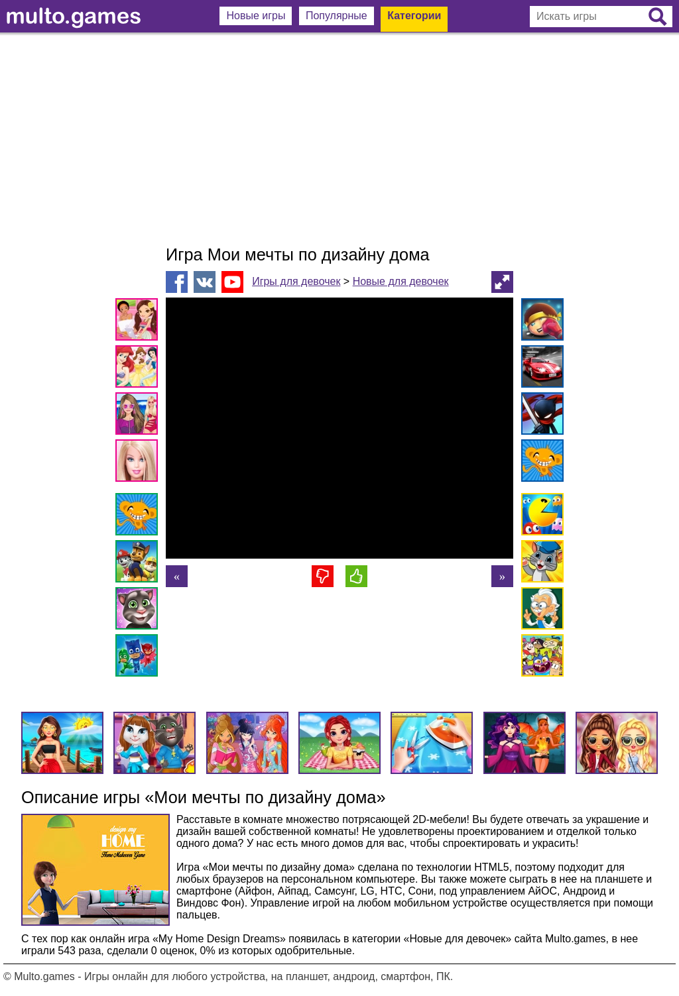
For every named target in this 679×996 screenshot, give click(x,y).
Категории (414, 15)
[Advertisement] (339, 139)
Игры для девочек (296, 281)
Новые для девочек (401, 281)
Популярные (336, 15)
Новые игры (255, 15)
